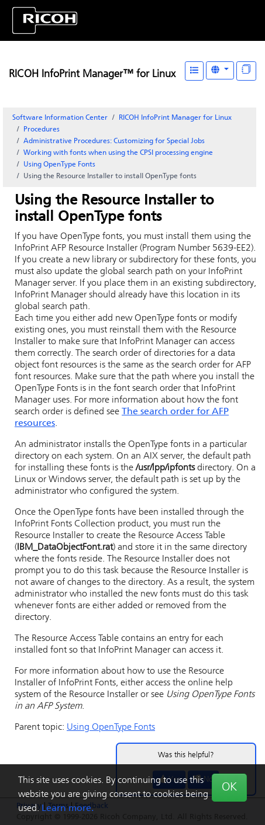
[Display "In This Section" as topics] (246, 71)
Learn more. (68, 808)
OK (229, 787)
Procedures (41, 129)
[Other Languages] (220, 70)
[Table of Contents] (194, 71)
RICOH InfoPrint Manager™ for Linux (92, 74)
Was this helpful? (186, 755)
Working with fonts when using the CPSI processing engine (118, 153)
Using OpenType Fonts (59, 164)
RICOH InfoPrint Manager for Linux (175, 118)
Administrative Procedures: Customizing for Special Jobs (114, 141)
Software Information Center (60, 118)
